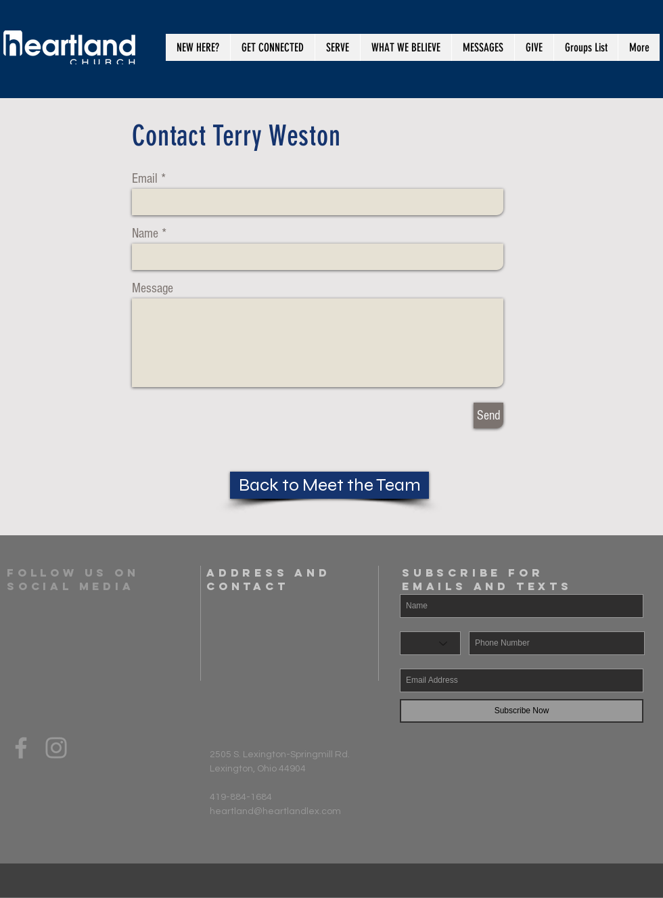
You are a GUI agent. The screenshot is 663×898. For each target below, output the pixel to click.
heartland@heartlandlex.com (275, 811)
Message (152, 288)
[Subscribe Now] (521, 711)
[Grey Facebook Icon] (21, 748)
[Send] (488, 415)
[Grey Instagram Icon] (56, 748)
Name (145, 233)
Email (145, 178)
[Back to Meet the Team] (329, 485)
